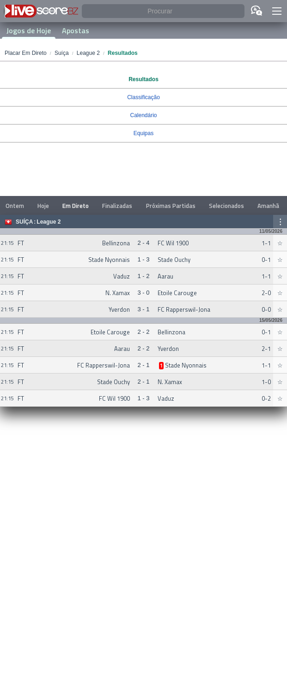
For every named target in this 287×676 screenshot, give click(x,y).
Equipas (143, 133)
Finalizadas (117, 205)
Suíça (24, 222)
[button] (277, 11)
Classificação (143, 97)
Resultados (143, 79)
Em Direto (75, 205)
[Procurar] (163, 11)
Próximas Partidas (170, 205)
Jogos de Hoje (28, 30)
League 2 (49, 222)
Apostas (75, 30)
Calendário (143, 115)
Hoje (43, 205)
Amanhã (268, 205)
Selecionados (226, 205)
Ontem (15, 205)
